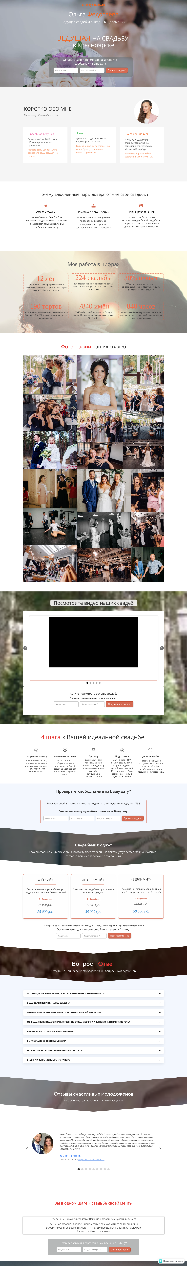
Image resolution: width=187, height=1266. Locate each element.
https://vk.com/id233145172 (91, 1159)
